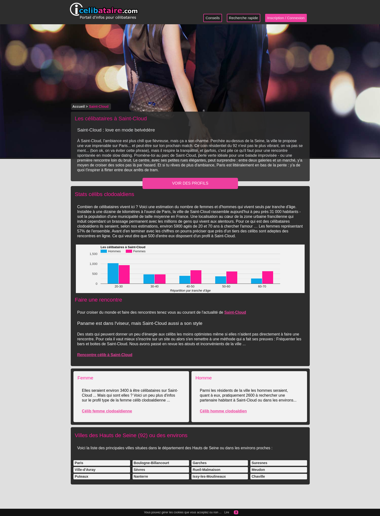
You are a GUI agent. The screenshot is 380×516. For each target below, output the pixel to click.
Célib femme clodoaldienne (107, 411)
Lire (226, 512)
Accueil (78, 106)
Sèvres (139, 470)
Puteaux (81, 476)
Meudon (258, 470)
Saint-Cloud (235, 312)
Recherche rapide (243, 18)
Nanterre (141, 476)
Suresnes (259, 463)
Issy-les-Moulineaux (209, 476)
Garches (200, 463)
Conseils (213, 18)
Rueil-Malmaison (206, 470)
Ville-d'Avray (85, 470)
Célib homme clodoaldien (223, 411)
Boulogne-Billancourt (151, 463)
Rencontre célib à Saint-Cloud (104, 355)
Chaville (258, 476)
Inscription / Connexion (286, 18)
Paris (79, 463)
